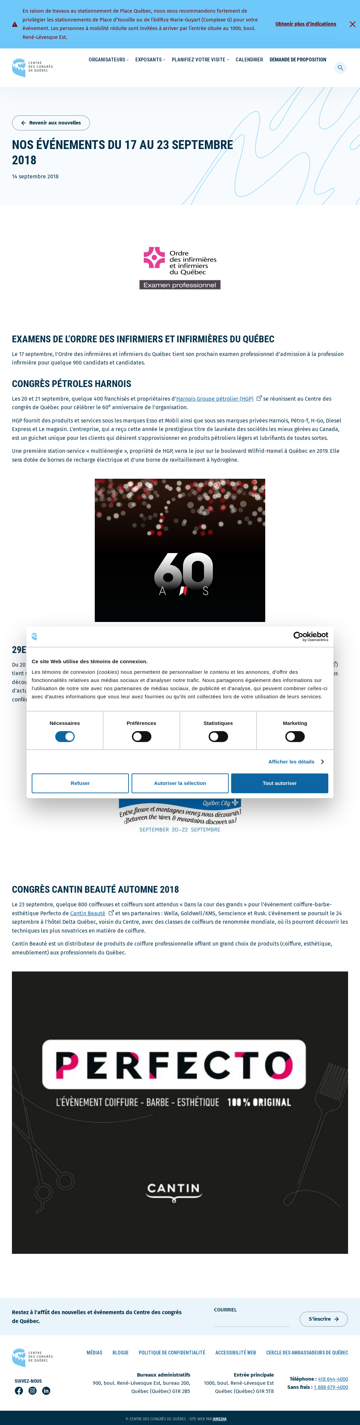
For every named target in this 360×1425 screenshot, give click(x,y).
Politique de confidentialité (172, 1351)
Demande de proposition (298, 74)
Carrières (251, 60)
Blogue (120, 1351)
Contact (303, 60)
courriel (225, 1308)
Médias (94, 1351)
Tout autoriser (280, 783)
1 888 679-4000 (331, 1386)
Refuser (80, 783)
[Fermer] (352, 24)
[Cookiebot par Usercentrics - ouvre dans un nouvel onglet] (298, 637)
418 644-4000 (333, 1378)
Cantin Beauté (92, 911)
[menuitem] (323, 59)
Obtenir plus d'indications (305, 24)
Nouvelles (223, 60)
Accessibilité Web (235, 1351)
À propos (278, 60)
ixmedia (224, 1417)
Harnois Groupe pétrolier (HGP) (219, 397)
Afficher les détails (291, 762)
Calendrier (249, 74)
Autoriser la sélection (180, 783)
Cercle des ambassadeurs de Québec (307, 1351)
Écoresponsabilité (187, 60)
